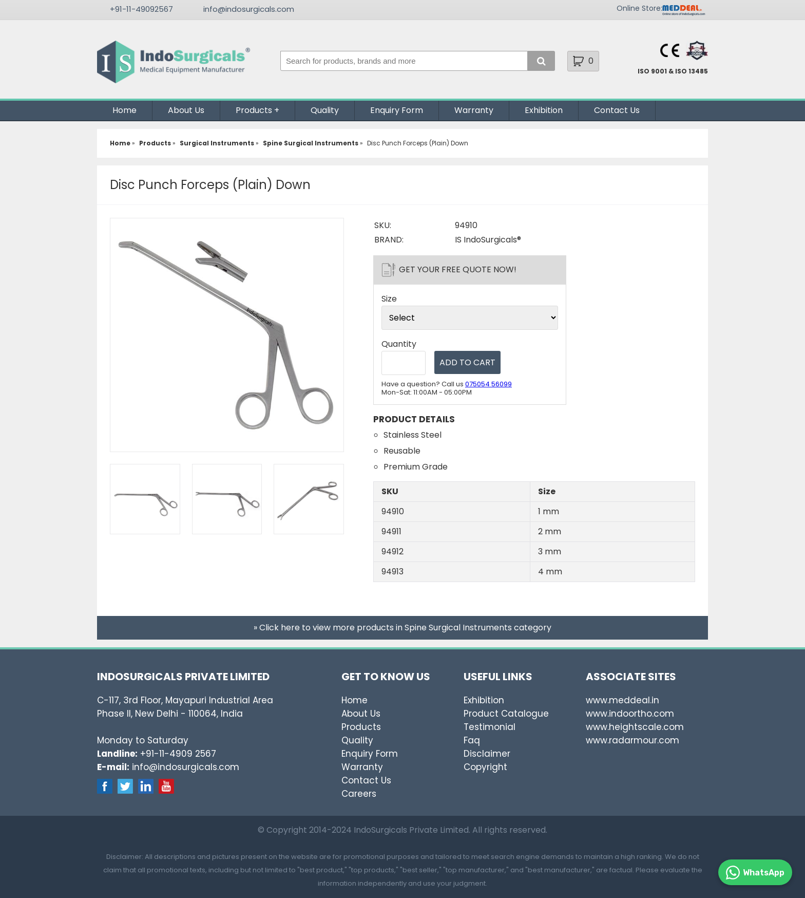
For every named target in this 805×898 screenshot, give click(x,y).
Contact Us (617, 110)
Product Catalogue (506, 713)
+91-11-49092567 (141, 9)
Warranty (473, 110)
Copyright (485, 767)
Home (124, 110)
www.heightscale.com (635, 727)
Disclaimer (487, 753)
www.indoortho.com (630, 713)
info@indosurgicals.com (248, 9)
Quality (325, 110)
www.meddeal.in (622, 700)
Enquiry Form (396, 110)
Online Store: (639, 8)
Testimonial (489, 727)
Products (254, 110)
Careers (358, 794)
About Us (186, 110)
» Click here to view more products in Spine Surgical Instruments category (402, 627)
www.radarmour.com (632, 740)
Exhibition (544, 110)
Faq (472, 740)
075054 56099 (488, 384)
